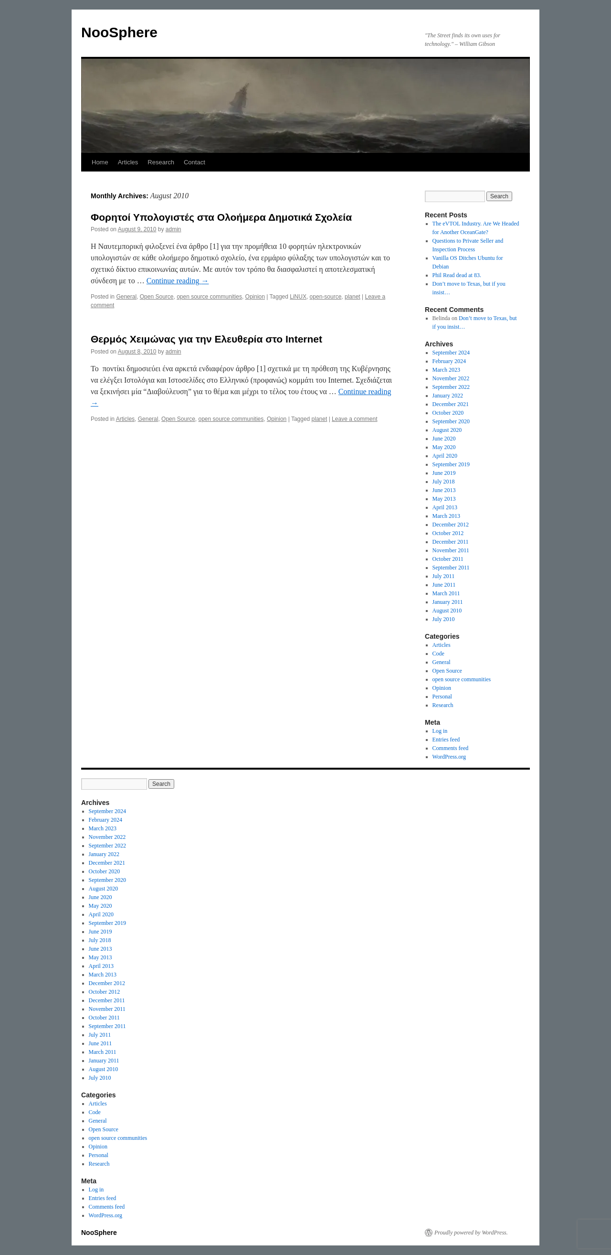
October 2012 (448, 533)
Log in (440, 731)
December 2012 (450, 524)
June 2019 (444, 473)
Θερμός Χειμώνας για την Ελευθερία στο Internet (206, 338)
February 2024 (449, 361)
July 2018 (443, 481)
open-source (326, 296)
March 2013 (446, 516)
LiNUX (298, 296)
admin (173, 229)
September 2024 (451, 352)
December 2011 (450, 541)
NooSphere (119, 32)
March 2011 (446, 593)
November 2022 (451, 378)
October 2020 (448, 412)
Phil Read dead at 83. (456, 275)
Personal (442, 696)
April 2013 (444, 507)
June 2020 (444, 438)
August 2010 (447, 610)
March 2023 (446, 369)
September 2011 (451, 567)
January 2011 (447, 602)
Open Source (157, 296)
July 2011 (443, 576)
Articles (128, 162)
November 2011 (450, 550)
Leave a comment (354, 419)
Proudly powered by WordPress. (471, 1232)
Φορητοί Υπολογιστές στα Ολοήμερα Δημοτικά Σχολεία (221, 217)
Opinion (255, 296)
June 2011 (444, 584)
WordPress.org (449, 756)
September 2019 (451, 464)
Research (160, 162)
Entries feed (446, 739)
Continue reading (178, 281)
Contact (194, 162)
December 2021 (450, 404)
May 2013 (444, 498)
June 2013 (444, 490)
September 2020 (451, 421)
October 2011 (448, 559)
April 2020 (444, 455)
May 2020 (444, 447)
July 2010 (443, 619)
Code (438, 653)
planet (352, 296)
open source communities (209, 296)
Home (100, 162)
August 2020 (447, 430)
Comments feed (450, 748)
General (126, 296)
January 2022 (447, 395)
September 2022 (451, 387)
